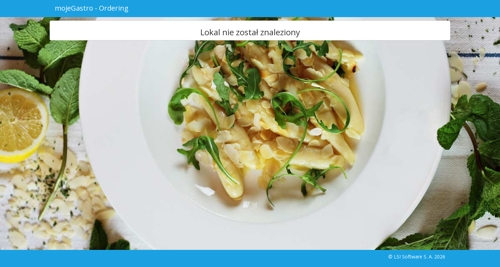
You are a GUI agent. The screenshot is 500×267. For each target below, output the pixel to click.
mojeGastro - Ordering (91, 8)
